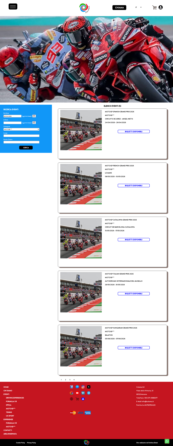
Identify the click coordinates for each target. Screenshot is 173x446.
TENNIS (9, 412)
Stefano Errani (153, 443)
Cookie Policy (20, 443)
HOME (6, 387)
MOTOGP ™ (10, 408)
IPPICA (8, 405)
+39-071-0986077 (150, 398)
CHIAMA (119, 7)
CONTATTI (7, 430)
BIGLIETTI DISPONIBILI (133, 131)
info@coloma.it (148, 401)
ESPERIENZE (8, 419)
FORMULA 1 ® (11, 401)
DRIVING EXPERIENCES (15, 398)
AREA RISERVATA (10, 434)
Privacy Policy (31, 443)
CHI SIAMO (7, 390)
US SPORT (10, 416)
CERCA (26, 147)
